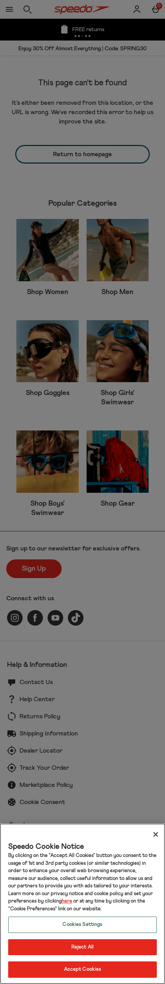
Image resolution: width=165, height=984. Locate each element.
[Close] (155, 834)
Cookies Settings (82, 924)
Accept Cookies (82, 969)
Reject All (82, 947)
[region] (82, 904)
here (67, 901)
